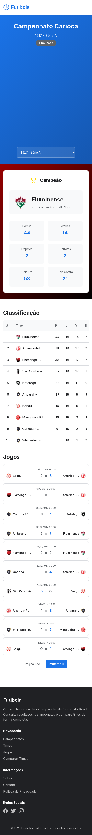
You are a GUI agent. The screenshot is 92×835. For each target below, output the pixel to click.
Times (7, 745)
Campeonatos (13, 739)
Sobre (7, 778)
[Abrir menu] (85, 7)
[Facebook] (5, 811)
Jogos (7, 752)
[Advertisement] (46, 97)
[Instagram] (21, 811)
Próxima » (56, 664)
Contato (9, 785)
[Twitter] (13, 811)
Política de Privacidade (20, 791)
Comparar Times (15, 759)
